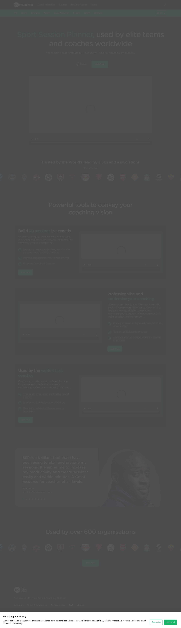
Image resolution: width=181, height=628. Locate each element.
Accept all (170, 622)
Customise (156, 622)
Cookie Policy (16, 623)
